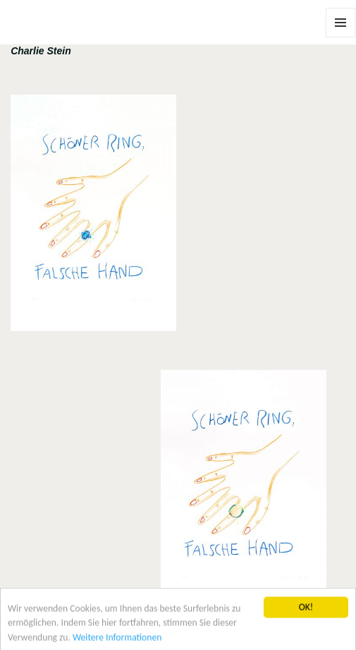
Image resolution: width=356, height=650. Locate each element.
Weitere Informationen (117, 640)
